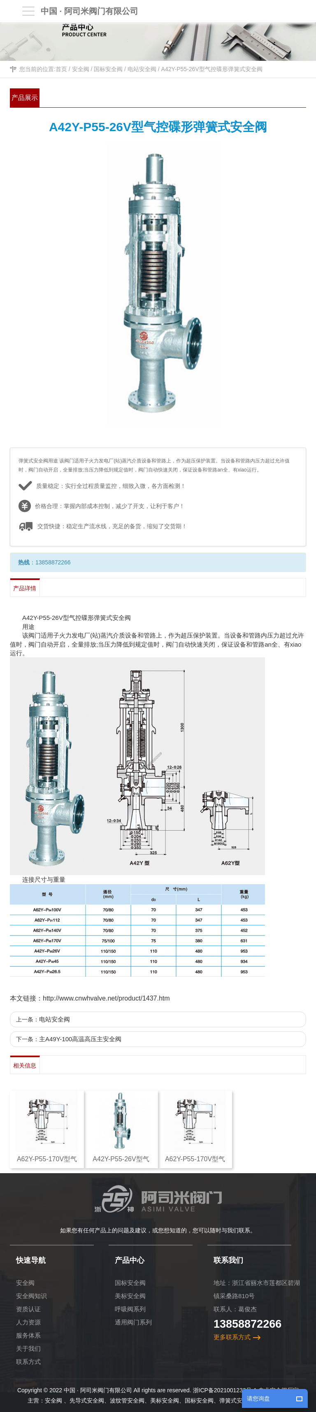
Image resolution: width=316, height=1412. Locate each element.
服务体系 (28, 1335)
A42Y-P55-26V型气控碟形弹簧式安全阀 (212, 69)
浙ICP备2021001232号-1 (225, 1390)
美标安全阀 (130, 1295)
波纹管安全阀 (127, 1400)
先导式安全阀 (87, 1400)
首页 (61, 69)
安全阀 (80, 69)
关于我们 (28, 1348)
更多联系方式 (232, 1336)
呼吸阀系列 (130, 1309)
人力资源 (28, 1322)
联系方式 (28, 1361)
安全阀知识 (31, 1295)
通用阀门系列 (133, 1322)
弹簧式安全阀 (236, 1400)
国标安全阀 (108, 69)
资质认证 (28, 1309)
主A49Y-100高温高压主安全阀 (80, 1038)
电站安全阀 (142, 69)
